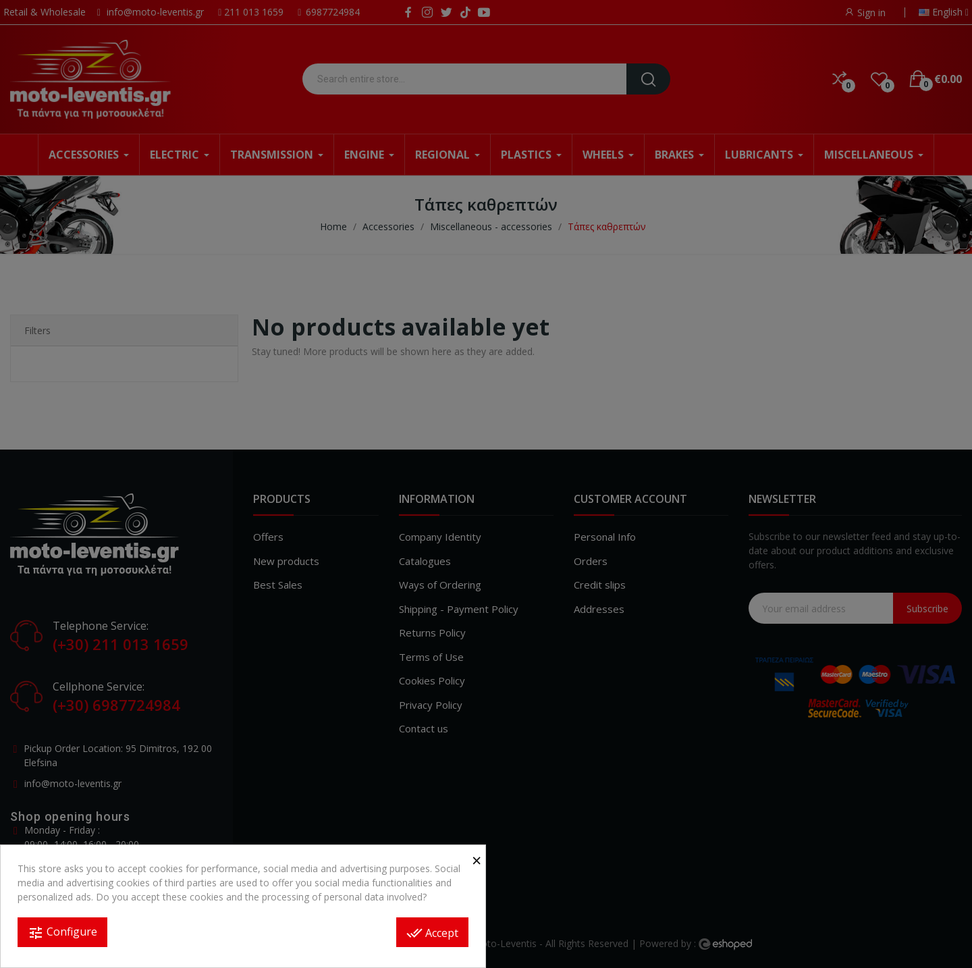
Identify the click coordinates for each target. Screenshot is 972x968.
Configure (62, 932)
